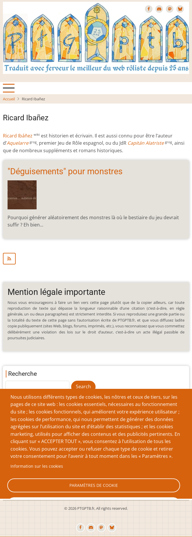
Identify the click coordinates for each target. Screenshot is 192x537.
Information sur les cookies (36, 466)
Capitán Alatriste (146, 143)
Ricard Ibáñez (18, 136)
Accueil (9, 98)
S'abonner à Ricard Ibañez (96, 258)
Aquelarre (17, 143)
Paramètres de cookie (93, 485)
